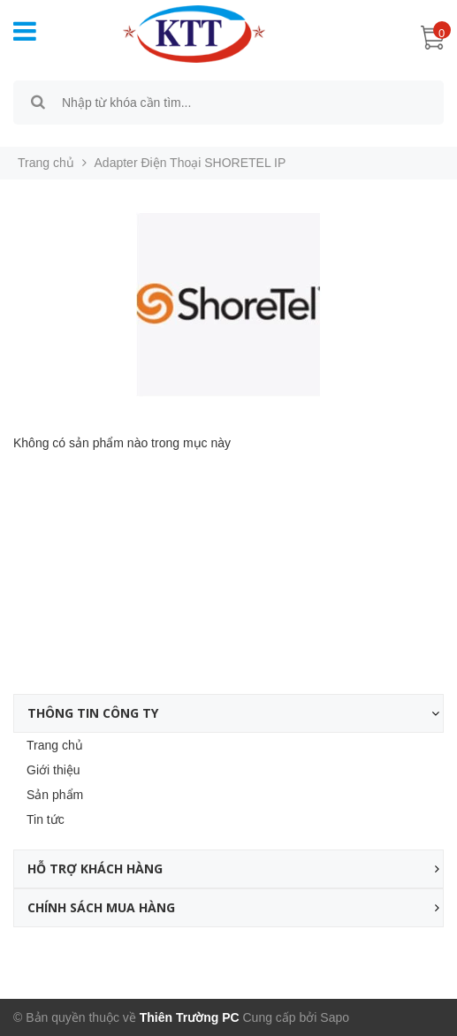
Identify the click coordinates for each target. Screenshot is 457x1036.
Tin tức (46, 819)
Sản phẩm (55, 795)
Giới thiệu (53, 770)
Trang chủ (55, 745)
